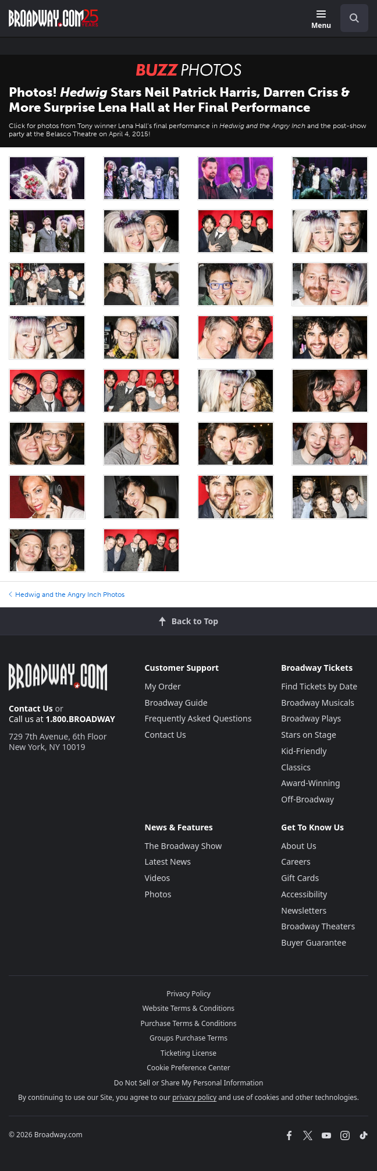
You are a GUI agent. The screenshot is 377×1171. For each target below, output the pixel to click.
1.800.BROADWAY (80, 718)
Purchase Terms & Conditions (188, 1023)
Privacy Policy (188, 994)
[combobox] (349, 18)
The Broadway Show (183, 845)
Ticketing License (188, 1053)
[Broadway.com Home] (53, 18)
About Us (298, 845)
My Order (163, 686)
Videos (157, 877)
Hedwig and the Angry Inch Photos (67, 594)
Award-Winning (310, 782)
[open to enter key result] (354, 18)
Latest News (168, 861)
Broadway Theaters (318, 926)
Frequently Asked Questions (198, 718)
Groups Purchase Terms (188, 1038)
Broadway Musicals (317, 702)
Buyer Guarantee (313, 942)
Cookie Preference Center (188, 1068)
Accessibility (304, 894)
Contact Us (31, 708)
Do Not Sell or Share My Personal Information (189, 1083)
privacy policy (194, 1097)
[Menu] (321, 20)
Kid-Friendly (303, 750)
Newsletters (303, 910)
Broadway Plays (311, 718)
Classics (296, 767)
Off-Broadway (307, 799)
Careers (295, 861)
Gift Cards (300, 877)
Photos (158, 894)
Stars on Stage (308, 734)
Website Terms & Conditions (188, 1008)
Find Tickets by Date (319, 686)
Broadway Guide (176, 702)
